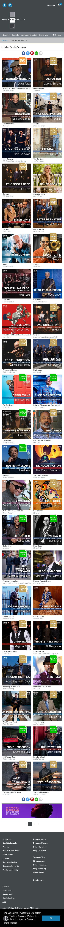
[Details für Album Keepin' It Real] (47, 741)
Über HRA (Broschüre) (10, 851)
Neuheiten (6, 35)
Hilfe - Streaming (39, 865)
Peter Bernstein (38, 231)
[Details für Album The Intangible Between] (16, 776)
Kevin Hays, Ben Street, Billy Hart (45, 337)
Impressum (6, 890)
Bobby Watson (8, 513)
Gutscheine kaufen (9, 862)
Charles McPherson (40, 302)
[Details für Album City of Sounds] (16, 600)
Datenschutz (7, 894)
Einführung (6, 839)
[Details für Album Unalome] (16, 459)
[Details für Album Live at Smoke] (47, 72)
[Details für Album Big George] (47, 354)
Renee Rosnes (38, 196)
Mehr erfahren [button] (10, 923)
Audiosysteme (38, 872)
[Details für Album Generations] (47, 495)
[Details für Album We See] (16, 213)
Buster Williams (8, 478)
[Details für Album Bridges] (47, 319)
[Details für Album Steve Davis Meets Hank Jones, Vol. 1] (16, 319)
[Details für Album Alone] (16, 248)
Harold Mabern (8, 91)
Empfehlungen (44, 35)
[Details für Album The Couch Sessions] (47, 459)
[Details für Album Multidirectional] (16, 108)
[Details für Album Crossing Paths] (47, 178)
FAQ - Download (39, 851)
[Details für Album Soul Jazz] (16, 284)
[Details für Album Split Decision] (16, 143)
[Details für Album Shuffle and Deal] (16, 741)
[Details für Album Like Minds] (16, 424)
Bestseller (16, 35)
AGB (4, 902)
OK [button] (51, 918)
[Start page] (32, 20)
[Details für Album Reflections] (16, 530)
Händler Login (38, 880)
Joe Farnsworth (38, 161)
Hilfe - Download (39, 847)
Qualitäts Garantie (9, 843)
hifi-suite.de (35, 908)
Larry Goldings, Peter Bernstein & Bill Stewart (18, 583)
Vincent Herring (8, 689)
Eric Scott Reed (8, 196)
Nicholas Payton (39, 126)
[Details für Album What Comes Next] (16, 706)
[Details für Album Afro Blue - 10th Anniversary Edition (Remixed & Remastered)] (16, 72)
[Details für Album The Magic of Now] (16, 635)
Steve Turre (37, 266)
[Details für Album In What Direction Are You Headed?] (47, 389)
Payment (5, 858)
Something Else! (8, 302)
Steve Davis (7, 231)
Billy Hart (6, 126)
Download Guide (39, 839)
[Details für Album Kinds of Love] (47, 600)
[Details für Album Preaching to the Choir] (16, 670)
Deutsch (51, 5)
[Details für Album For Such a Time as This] (47, 670)
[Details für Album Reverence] (47, 284)
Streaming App (38, 861)
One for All (37, 372)
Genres (57, 35)
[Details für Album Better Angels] (47, 213)
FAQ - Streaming (39, 869)
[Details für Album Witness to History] (16, 354)
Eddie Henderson (9, 372)
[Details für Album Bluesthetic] (47, 530)
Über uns (5, 847)
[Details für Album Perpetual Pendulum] (16, 565)
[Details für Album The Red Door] (16, 389)
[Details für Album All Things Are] (47, 635)
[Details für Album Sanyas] (47, 248)
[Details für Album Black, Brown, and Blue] (47, 424)
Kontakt (5, 887)
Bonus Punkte (7, 854)
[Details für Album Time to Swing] (47, 706)
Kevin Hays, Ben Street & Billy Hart (45, 654)
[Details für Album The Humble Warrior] (47, 776)
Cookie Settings (8, 898)
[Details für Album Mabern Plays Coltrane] (47, 565)
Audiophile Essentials (29, 35)
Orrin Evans (7, 407)
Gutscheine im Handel (10, 866)
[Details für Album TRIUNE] (47, 108)
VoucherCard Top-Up (10, 870)
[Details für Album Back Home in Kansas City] (16, 495)
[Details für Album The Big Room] (47, 143)
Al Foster (36, 91)
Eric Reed (36, 442)
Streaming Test (39, 857)
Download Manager (40, 843)
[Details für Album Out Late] (16, 178)
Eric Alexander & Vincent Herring (14, 161)
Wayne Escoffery (8, 266)
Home (4, 40)
